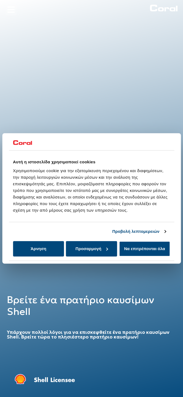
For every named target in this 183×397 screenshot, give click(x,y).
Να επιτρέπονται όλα (144, 248)
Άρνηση (38, 248)
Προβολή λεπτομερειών (136, 231)
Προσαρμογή (91, 248)
